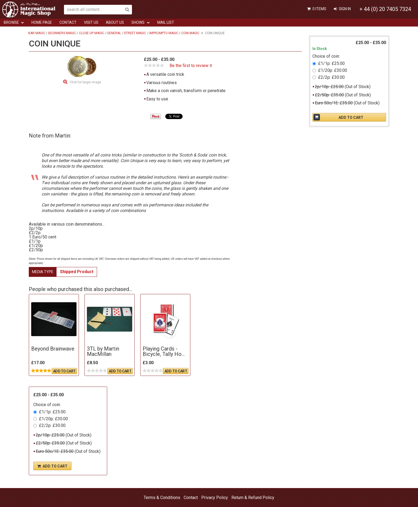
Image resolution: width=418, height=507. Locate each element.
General (114, 33)
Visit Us (91, 22)
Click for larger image (85, 82)
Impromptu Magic (163, 33)
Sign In (345, 9)
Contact (68, 22)
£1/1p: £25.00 (52, 411)
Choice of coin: (47, 404)
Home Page (41, 22)
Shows (137, 22)
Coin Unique (215, 33)
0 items (319, 9)
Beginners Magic (62, 33)
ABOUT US (115, 22)
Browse (11, 22)
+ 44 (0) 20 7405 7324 (385, 9)
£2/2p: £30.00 (52, 425)
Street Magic (135, 33)
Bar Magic (36, 33)
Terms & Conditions (162, 497)
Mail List (165, 22)
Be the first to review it (191, 66)
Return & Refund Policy (252, 497)
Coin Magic (190, 33)
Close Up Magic (91, 33)
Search (127, 9)
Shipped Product (76, 271)
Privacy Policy (214, 497)
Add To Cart (64, 371)
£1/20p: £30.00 (53, 418)
